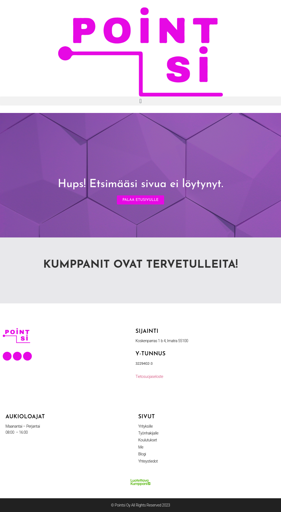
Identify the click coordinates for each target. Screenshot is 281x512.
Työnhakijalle (148, 433)
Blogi (142, 454)
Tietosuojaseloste (149, 376)
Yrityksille (145, 426)
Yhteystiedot (148, 461)
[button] (140, 101)
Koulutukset (147, 440)
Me (140, 447)
